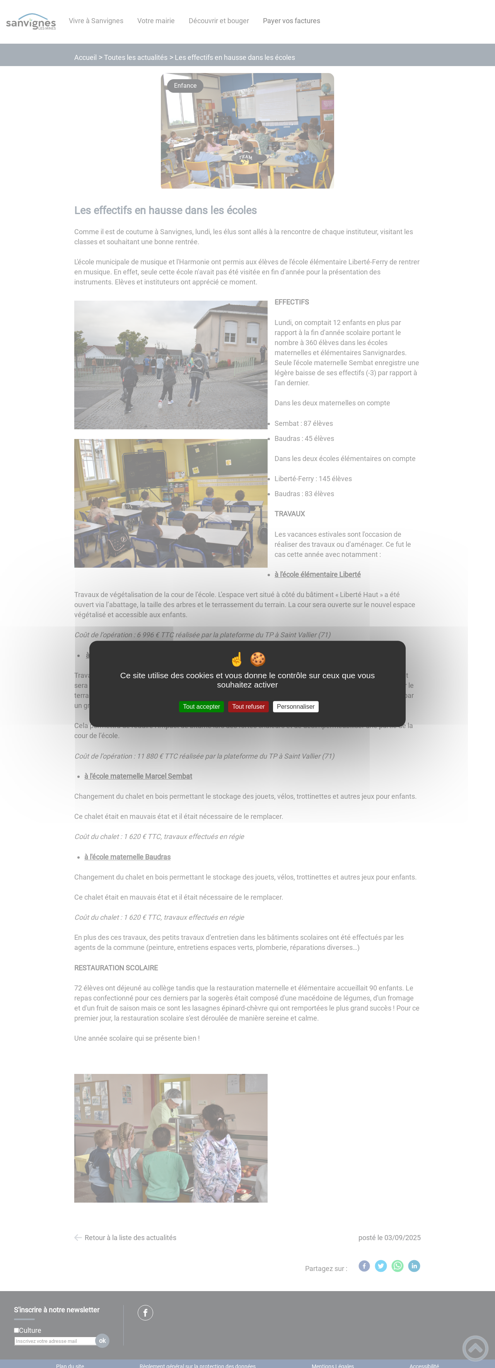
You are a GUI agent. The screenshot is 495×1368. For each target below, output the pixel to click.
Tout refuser (248, 706)
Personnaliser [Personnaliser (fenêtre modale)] (296, 706)
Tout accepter (201, 706)
